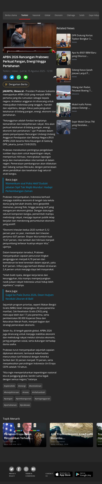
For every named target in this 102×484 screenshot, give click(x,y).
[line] (25, 77)
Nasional (36, 15)
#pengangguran (42, 398)
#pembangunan (23, 398)
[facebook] (5, 77)
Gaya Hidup (94, 15)
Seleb (81, 15)
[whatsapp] (19, 77)
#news (25, 392)
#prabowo (25, 405)
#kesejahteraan (11, 392)
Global (47, 15)
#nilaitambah (38, 392)
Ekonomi (58, 15)
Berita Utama (11, 15)
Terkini (24, 15)
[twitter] (12, 77)
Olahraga (71, 15)
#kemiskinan (35, 386)
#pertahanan (10, 405)
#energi (22, 386)
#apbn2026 (9, 386)
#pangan (8, 398)
